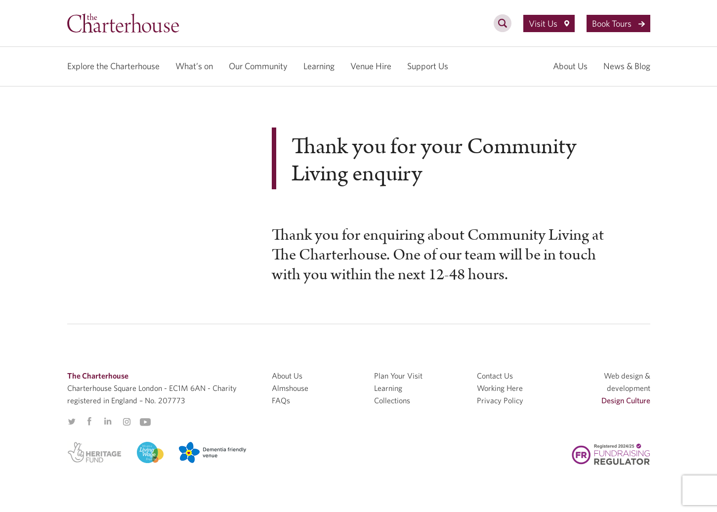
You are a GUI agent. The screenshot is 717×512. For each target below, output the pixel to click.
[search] (502, 28)
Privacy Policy (500, 400)
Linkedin (107, 421)
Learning (319, 66)
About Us (570, 66)
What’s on (194, 66)
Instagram (126, 422)
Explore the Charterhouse (113, 66)
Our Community (258, 66)
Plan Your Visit (398, 375)
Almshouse (290, 388)
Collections (392, 400)
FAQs (281, 400)
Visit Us (549, 23)
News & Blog (626, 66)
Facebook (89, 422)
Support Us (427, 66)
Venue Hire (370, 66)
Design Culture (625, 400)
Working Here (500, 388)
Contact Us (495, 375)
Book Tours (618, 23)
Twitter (71, 422)
